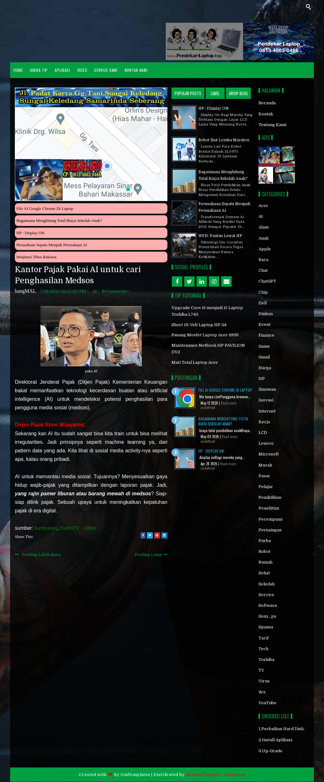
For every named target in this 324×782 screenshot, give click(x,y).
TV (261, 670)
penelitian (269, 508)
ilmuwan (267, 389)
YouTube (268, 702)
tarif (264, 638)
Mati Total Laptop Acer (194, 362)
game (264, 346)
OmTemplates (135, 774)
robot (265, 551)
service (266, 594)
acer (263, 205)
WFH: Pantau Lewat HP (220, 236)
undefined (208, 407)
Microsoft (269, 454)
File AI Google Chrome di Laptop (44, 208)
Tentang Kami (272, 124)
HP (262, 378)
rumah (265, 562)
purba (265, 540)
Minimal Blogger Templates (215, 774)
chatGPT (267, 281)
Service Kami (105, 70)
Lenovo (266, 443)
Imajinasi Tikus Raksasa (36, 256)
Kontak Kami (136, 70)
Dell (263, 303)
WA (262, 692)
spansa (266, 627)
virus (264, 681)
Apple (265, 249)
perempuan (271, 519)
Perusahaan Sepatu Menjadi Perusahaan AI (51, 244)
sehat (264, 573)
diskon (266, 313)
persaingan (270, 530)
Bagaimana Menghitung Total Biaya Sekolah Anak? (59, 220)
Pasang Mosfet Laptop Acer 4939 (205, 335)
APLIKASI (62, 70)
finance (266, 335)
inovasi (266, 400)
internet (267, 411)
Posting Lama (148, 554)
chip (263, 292)
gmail (264, 357)
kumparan (45, 528)
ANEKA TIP (39, 70)
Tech (263, 648)
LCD (263, 432)
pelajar (266, 486)
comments (115, 291)
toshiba (266, 659)
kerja (264, 421)
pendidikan (270, 497)
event (265, 324)
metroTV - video (78, 528)
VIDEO (82, 70)
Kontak (266, 114)
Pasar (264, 475)
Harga (265, 367)
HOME (18, 70)
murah (265, 465)
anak (264, 238)
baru (263, 259)
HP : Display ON (30, 232)
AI (94, 291)
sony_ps (267, 616)
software (268, 605)
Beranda (267, 103)
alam (264, 227)
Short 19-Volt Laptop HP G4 (199, 324)
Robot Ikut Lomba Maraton (223, 140)
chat (263, 270)
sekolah (267, 584)
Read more (228, 403)
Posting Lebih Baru (41, 554)
